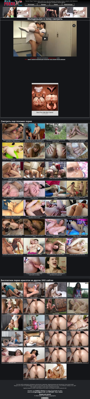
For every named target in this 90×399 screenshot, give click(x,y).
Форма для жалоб (45, 394)
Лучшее (43, 4)
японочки (46, 59)
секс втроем (53, 59)
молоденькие (40, 59)
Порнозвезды (68, 4)
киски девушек (61, 59)
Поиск (56, 4)
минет (29, 59)
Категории (31, 4)
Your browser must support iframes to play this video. (45, 39)
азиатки (33, 59)
